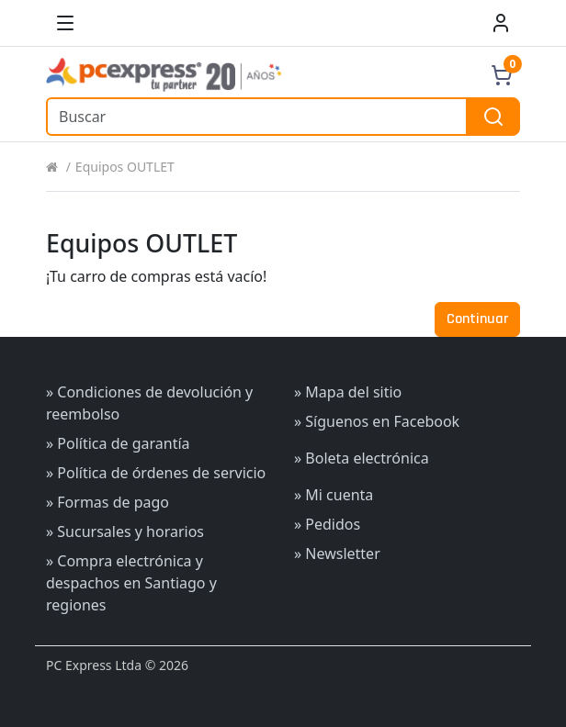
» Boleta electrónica (361, 458)
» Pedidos (327, 524)
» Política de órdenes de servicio (156, 473)
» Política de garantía (118, 443)
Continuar (477, 319)
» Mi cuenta (333, 495)
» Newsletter (337, 553)
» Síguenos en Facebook (376, 421)
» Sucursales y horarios (125, 531)
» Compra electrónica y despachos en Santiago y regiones (131, 583)
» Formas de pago (107, 502)
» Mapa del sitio (348, 392)
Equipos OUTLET (125, 166)
